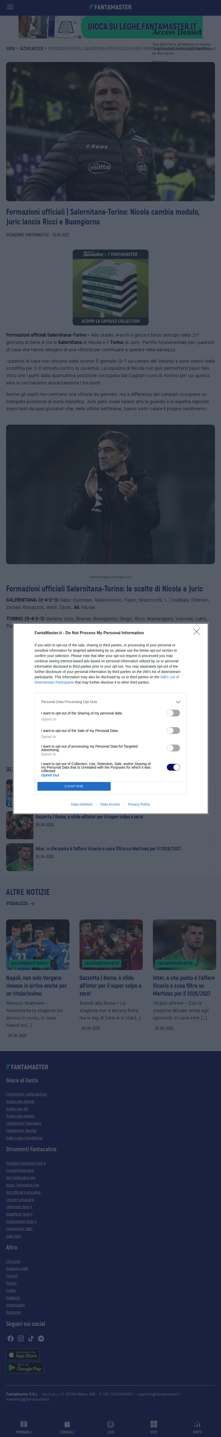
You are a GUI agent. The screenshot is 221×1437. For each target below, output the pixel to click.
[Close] (198, 633)
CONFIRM (74, 786)
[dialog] (110, 718)
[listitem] (110, 702)
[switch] (173, 713)
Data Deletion (82, 804)
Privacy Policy (139, 804)
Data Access (110, 804)
